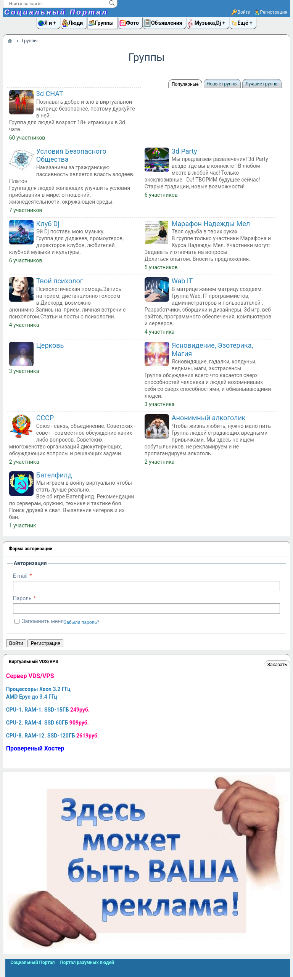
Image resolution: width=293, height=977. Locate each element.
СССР (45, 418)
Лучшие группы (262, 84)
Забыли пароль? (81, 622)
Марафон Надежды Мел (211, 224)
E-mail (20, 576)
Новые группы (222, 84)
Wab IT (182, 281)
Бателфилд (54, 475)
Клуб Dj (48, 224)
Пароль (22, 598)
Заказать (277, 664)
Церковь (50, 345)
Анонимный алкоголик (209, 418)
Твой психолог (59, 281)
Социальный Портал (56, 12)
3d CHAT (49, 94)
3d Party (184, 151)
